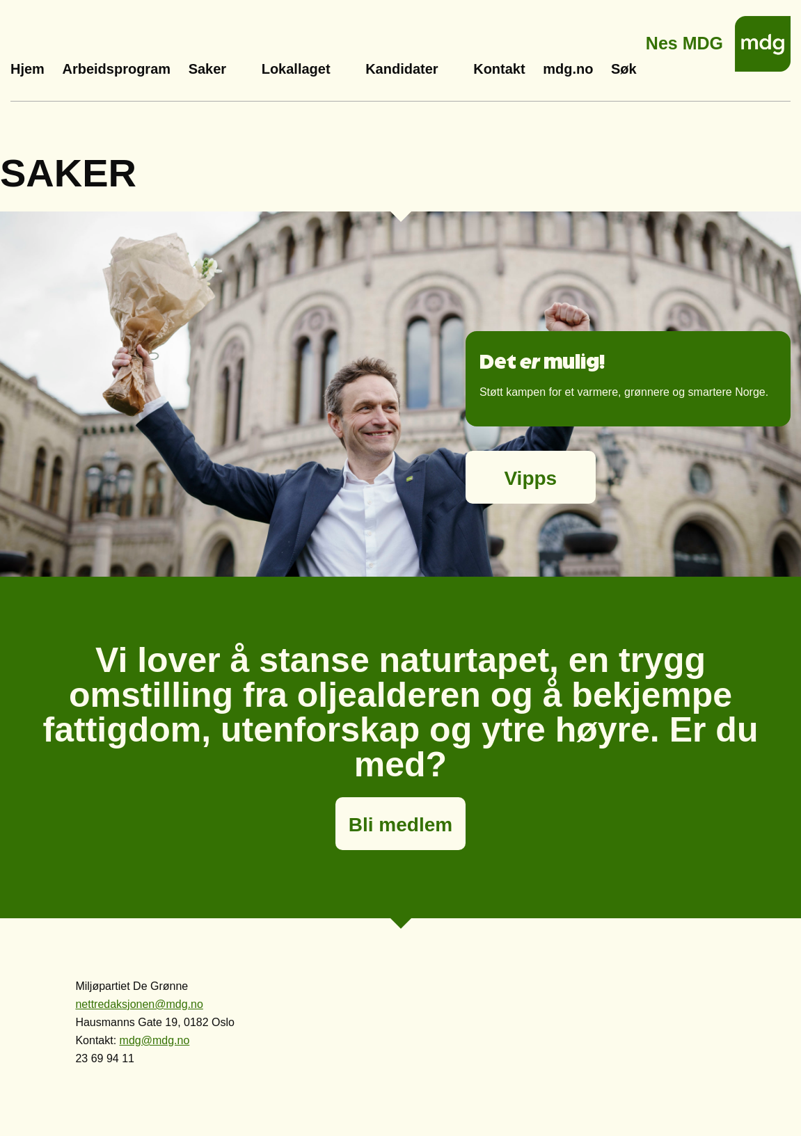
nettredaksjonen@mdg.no (139, 1004)
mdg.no (568, 69)
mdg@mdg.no (155, 1040)
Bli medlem (400, 824)
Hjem (27, 69)
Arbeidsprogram (116, 69)
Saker (208, 69)
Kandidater (401, 69)
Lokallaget (296, 69)
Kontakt (499, 69)
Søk (624, 69)
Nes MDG (684, 39)
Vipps (530, 478)
